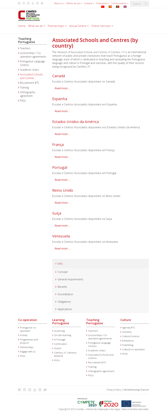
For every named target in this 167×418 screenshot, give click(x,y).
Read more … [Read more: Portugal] (62, 179)
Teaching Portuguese (26, 40)
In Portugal (59, 339)
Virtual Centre (79, 26)
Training (24, 87)
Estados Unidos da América (75, 121)
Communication (120, 3)
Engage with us (27, 351)
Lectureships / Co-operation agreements (33, 54)
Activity (23, 335)
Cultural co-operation (133, 349)
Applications (65, 309)
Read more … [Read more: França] (62, 157)
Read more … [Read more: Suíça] (62, 225)
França (58, 144)
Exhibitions (128, 340)
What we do (36, 26)
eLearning (59, 330)
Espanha (59, 98)
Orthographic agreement (27, 94)
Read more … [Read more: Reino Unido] (62, 202)
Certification (60, 344)
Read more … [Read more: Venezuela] (62, 248)
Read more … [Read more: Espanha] (62, 111)
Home (22, 26)
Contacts (89, 3)
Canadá (58, 75)
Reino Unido (62, 190)
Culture (125, 320)
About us (59, 3)
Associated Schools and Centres (31, 76)
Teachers (25, 48)
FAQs (23, 100)
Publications (102, 3)
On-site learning (62, 335)
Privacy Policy (114, 389)
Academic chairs (29, 69)
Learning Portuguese (60, 321)
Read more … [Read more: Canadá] (62, 88)
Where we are (74, 3)
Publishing (127, 345)
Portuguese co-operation (28, 329)
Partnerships (57, 26)
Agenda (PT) (128, 327)
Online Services (102, 26)
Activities (127, 332)
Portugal (59, 167)
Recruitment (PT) (29, 82)
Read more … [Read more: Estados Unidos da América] (62, 134)
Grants (57, 348)
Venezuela (61, 236)
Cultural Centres (130, 336)
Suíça (56, 213)
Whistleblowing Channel (136, 389)
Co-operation (27, 320)
